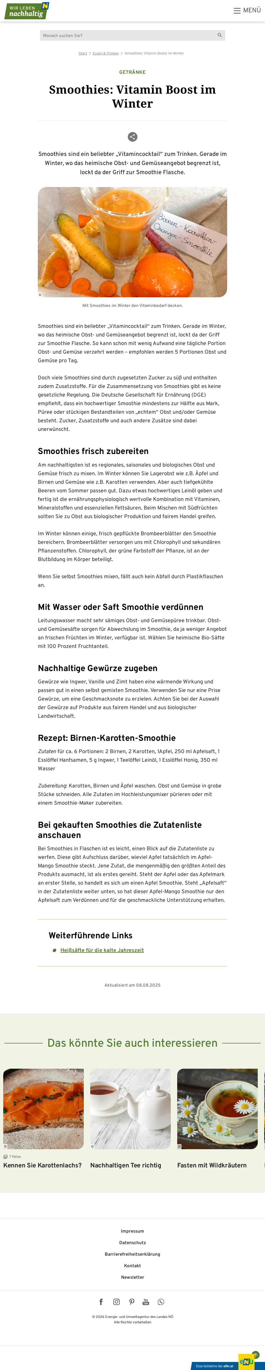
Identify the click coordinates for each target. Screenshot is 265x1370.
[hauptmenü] (247, 11)
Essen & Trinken (106, 53)
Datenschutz (132, 1243)
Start (83, 53)
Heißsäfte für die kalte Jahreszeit (102, 950)
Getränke (132, 72)
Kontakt (132, 1266)
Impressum (132, 1232)
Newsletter (132, 1278)
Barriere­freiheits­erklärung (132, 1255)
